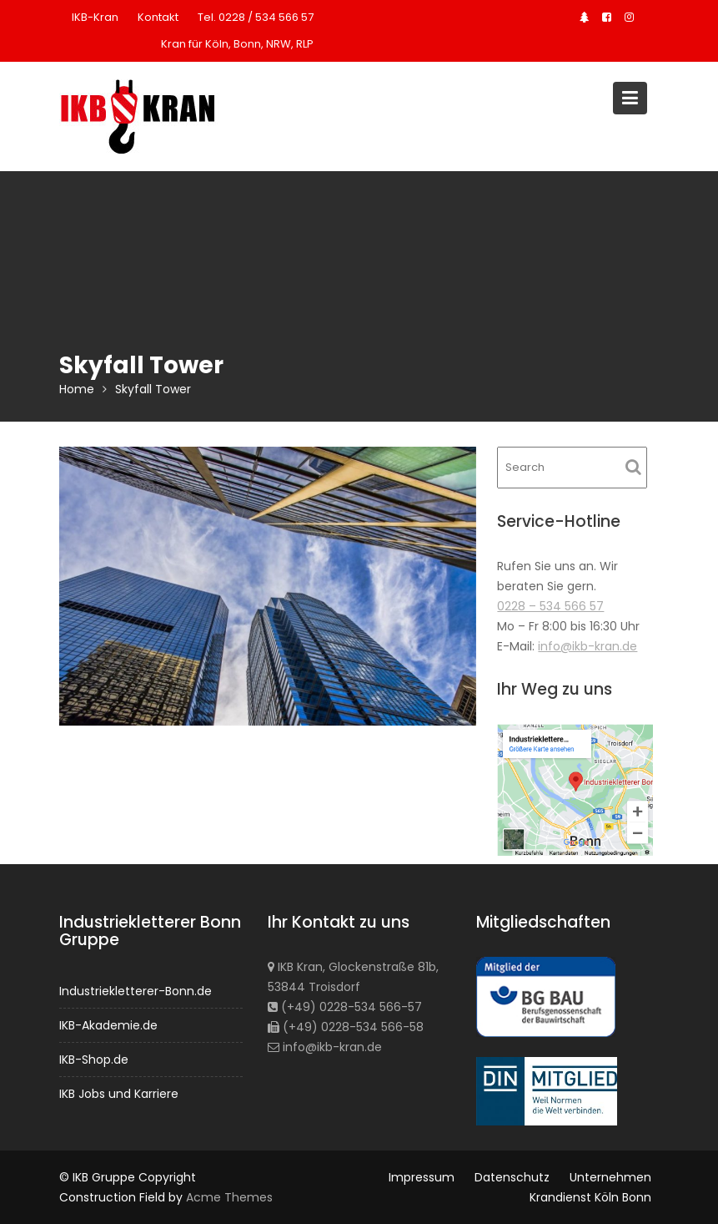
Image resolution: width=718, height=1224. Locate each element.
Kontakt (158, 17)
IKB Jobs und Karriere (119, 1092)
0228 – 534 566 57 (550, 606)
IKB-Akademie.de (108, 1024)
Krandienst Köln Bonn (590, 1197)
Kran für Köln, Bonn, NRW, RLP (237, 44)
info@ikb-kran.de (587, 646)
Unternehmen (610, 1177)
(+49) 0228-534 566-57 (344, 1006)
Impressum (421, 1177)
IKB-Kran (95, 17)
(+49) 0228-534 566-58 (345, 1026)
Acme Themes (229, 1197)
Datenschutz (512, 1177)
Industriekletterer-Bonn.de (135, 991)
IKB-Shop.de (94, 1058)
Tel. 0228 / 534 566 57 (256, 17)
